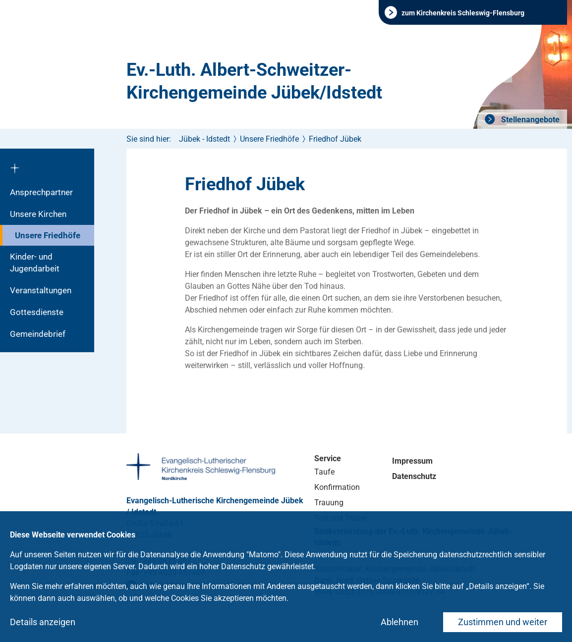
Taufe (324, 472)
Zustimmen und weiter (502, 622)
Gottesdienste (36, 312)
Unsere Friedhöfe (47, 235)
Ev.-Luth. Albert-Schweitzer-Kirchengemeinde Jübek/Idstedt (254, 81)
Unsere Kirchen (38, 214)
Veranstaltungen (40, 290)
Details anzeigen (42, 622)
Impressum (412, 461)
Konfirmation (337, 487)
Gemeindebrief (37, 334)
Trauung (328, 502)
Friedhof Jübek (335, 139)
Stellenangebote (529, 119)
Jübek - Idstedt (204, 139)
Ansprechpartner (41, 192)
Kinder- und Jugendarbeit (34, 262)
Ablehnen (399, 622)
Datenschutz (414, 476)
